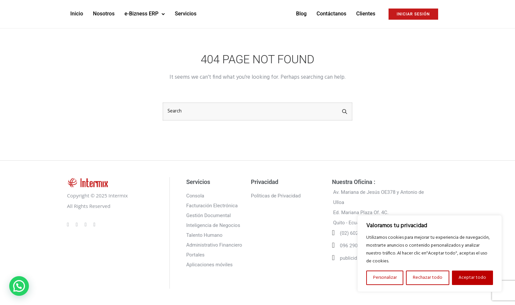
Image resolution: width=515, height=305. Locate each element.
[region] (429, 253)
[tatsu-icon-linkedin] (87, 224)
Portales (195, 255)
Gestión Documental (208, 215)
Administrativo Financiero (214, 245)
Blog (301, 13)
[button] (19, 286)
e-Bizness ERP (141, 13)
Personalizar (385, 277)
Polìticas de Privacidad (276, 196)
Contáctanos (332, 13)
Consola (195, 196)
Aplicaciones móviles (209, 265)
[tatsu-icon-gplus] (69, 224)
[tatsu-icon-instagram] (78, 224)
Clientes (365, 13)
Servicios (185, 13)
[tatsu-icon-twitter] (95, 224)
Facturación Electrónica (212, 206)
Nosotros (104, 13)
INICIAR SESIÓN (413, 14)
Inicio (76, 13)
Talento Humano (204, 235)
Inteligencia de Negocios (213, 225)
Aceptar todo (472, 277)
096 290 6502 (355, 246)
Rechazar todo (427, 277)
